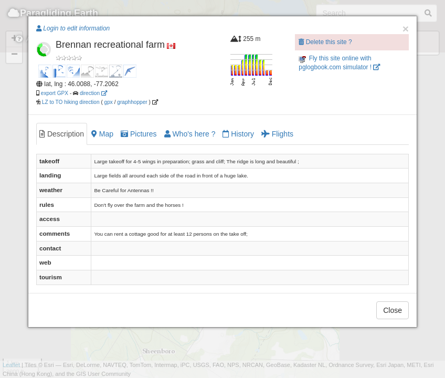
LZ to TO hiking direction (70, 102)
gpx (108, 102)
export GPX (54, 93)
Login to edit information (73, 28)
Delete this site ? (325, 42)
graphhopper (132, 102)
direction (93, 93)
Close (392, 310)
